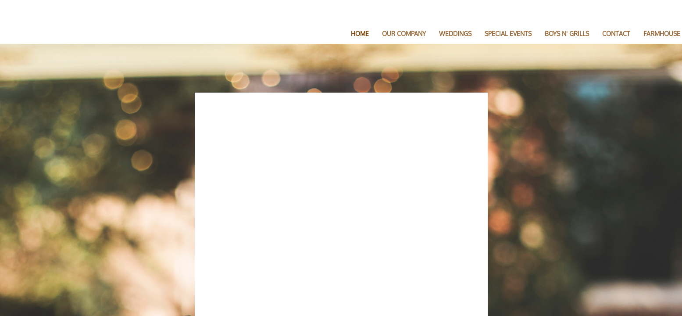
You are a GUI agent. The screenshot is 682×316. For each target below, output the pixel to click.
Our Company (404, 33)
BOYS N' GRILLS (567, 33)
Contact (616, 33)
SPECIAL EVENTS (508, 33)
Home (360, 33)
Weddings (455, 33)
